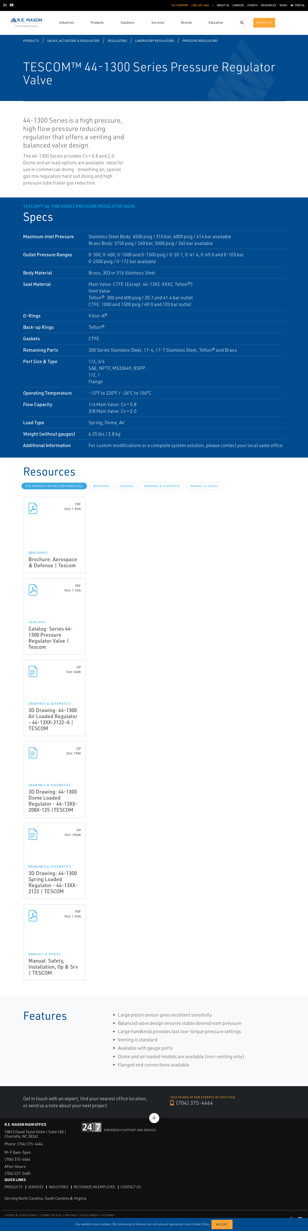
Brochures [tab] (101, 486)
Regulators (117, 41)
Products (31, 41)
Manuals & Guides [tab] (204, 486)
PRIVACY (71, 1215)
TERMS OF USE (51, 1215)
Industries (59, 1186)
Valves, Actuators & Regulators (73, 41)
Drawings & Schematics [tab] (162, 486)
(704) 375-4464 (191, 1103)
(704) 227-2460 (18, 1173)
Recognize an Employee (96, 1186)
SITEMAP (108, 1215)
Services (36, 1186)
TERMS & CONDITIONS (21, 1215)
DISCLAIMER (89, 1215)
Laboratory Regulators (154, 41)
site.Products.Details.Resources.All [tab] (54, 486)
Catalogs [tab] (127, 486)
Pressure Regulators (200, 41)
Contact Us (133, 1186)
